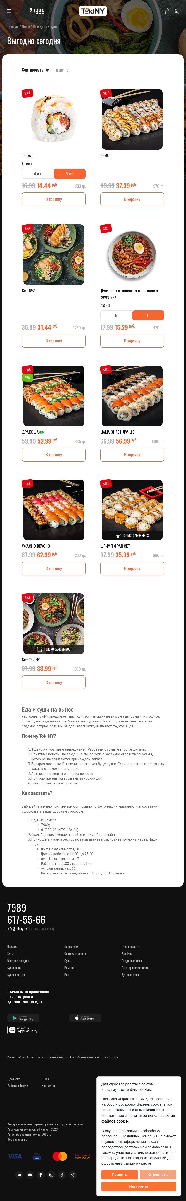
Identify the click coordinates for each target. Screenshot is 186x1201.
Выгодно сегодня (18, 967)
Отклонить (158, 1174)
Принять (119, 1174)
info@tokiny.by (17, 935)
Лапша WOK (71, 953)
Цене (62, 70)
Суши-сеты (14, 975)
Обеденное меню (132, 967)
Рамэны (69, 975)
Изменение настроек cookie (97, 1065)
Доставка (13, 1086)
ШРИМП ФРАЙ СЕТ (115, 548)
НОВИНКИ (12, 953)
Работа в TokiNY (17, 1092)
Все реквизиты (17, 1146)
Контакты (48, 1092)
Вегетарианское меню (135, 975)
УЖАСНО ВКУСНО (36, 548)
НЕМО (105, 155)
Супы (67, 967)
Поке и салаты (131, 953)
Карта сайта (15, 1065)
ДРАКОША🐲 (33, 434)
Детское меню (131, 982)
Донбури (127, 960)
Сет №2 (28, 291)
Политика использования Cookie (50, 1065)
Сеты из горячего (75, 960)
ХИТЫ (10, 960)
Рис (66, 982)
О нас (45, 1086)
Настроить (138, 1186)
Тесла (27, 155)
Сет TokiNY (31, 663)
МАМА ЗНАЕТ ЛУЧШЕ (117, 434)
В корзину (54, 200)
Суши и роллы (16, 982)
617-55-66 (28, 925)
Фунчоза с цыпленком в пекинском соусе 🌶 (129, 294)
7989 (39, 11)
